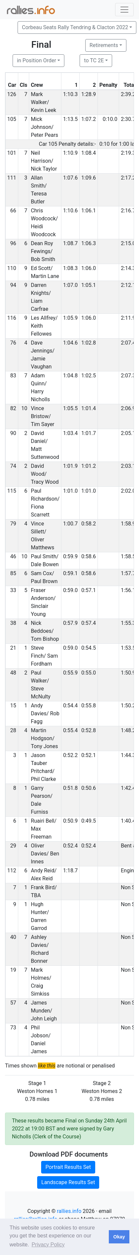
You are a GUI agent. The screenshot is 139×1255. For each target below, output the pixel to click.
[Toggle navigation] (124, 9)
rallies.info (69, 1211)
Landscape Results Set (68, 1182)
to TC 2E (94, 60)
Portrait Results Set (68, 1167)
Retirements (104, 45)
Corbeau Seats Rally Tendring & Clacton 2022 (75, 27)
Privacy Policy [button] (48, 1244)
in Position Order (36, 60)
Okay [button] (119, 1236)
